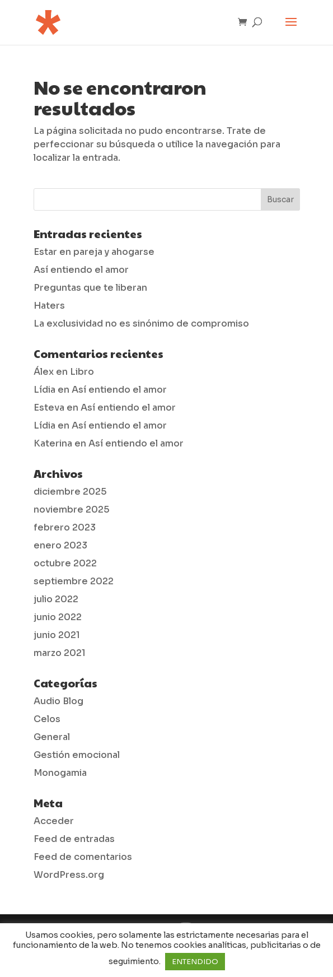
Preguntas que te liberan (90, 288)
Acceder (54, 821)
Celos (47, 719)
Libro (82, 372)
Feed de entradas (74, 839)
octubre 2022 (65, 563)
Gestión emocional (77, 755)
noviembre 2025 (72, 509)
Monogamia (60, 773)
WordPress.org (69, 875)
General (52, 737)
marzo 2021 (60, 653)
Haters (49, 305)
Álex (44, 372)
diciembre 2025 (70, 491)
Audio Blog (58, 701)
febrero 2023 (65, 527)
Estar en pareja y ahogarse (94, 252)
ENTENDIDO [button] (195, 961)
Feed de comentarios (83, 857)
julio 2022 (56, 599)
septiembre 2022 (74, 581)
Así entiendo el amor (81, 270)
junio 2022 (58, 617)
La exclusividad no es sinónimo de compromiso (141, 323)
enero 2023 (60, 545)
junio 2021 (57, 635)
